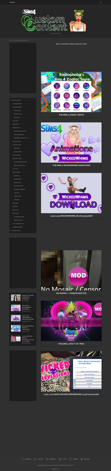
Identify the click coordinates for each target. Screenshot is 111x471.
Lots (15, 168)
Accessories (17, 103)
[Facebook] (26, 459)
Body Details (17, 107)
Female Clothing (20, 131)
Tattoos (17, 196)
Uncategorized (16, 230)
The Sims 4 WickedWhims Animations (71, 165)
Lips (16, 192)
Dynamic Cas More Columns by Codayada (28, 297)
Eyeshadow (18, 186)
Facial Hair (17, 144)
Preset (17, 110)
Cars (15, 120)
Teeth (16, 199)
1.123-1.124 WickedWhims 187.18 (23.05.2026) (71, 216)
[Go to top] (55, 469)
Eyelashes (18, 179)
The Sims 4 (12, 2)
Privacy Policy (70, 465)
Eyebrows (17, 151)
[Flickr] (62, 459)
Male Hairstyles (19, 165)
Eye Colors (17, 141)
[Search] (101, 2)
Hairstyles (17, 158)
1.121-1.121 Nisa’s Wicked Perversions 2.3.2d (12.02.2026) (71, 394)
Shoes (16, 213)
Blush (16, 175)
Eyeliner (17, 182)
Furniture (16, 155)
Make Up (16, 172)
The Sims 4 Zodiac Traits (71, 115)
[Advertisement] (71, 58)
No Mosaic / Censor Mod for (71, 293)
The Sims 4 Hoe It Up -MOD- (71, 344)
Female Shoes (19, 216)
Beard (16, 148)
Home (10, 40)
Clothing (16, 127)
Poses (16, 210)
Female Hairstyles (20, 162)
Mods (15, 203)
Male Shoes (18, 220)
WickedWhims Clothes (21, 138)
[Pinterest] (51, 459)
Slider (16, 117)
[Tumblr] (73, 459)
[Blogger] (85, 459)
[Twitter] (38, 459)
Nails (15, 206)
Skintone (18, 114)
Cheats (15, 124)
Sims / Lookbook (18, 223)
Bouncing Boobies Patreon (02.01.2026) (28, 327)
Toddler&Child (17, 227)
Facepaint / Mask (19, 189)
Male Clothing (19, 134)
